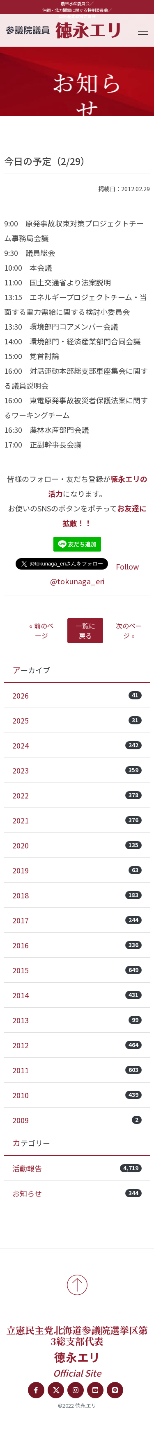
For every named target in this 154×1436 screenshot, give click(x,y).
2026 (77, 695)
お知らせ (77, 1193)
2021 (77, 820)
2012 (77, 1045)
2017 (77, 920)
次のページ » (129, 630)
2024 (77, 745)
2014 (77, 995)
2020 (77, 845)
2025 (77, 720)
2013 (77, 1020)
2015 (77, 970)
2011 (77, 1070)
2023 (77, 770)
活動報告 (77, 1168)
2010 (77, 1095)
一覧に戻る (85, 630)
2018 (77, 895)
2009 (77, 1120)
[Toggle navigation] (140, 30)
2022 (77, 795)
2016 (77, 945)
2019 (77, 870)
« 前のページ (41, 630)
